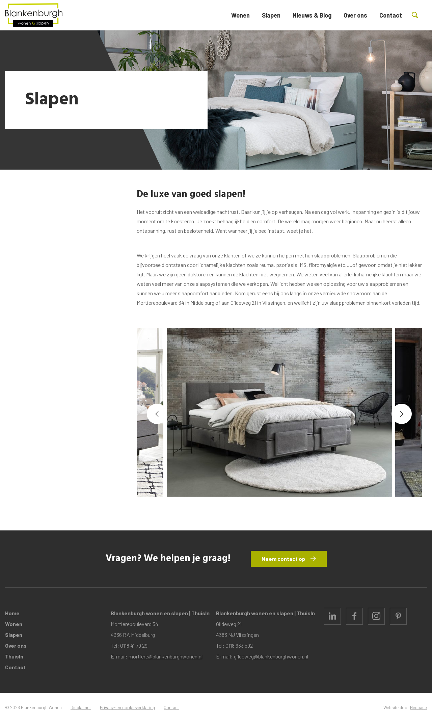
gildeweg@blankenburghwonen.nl (271, 656)
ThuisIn (14, 656)
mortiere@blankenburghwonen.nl (165, 656)
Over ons (355, 15)
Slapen (271, 15)
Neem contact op (283, 558)
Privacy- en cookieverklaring (127, 707)
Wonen (240, 15)
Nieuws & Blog (312, 15)
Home (12, 613)
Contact (390, 15)
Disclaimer (81, 707)
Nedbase (418, 707)
